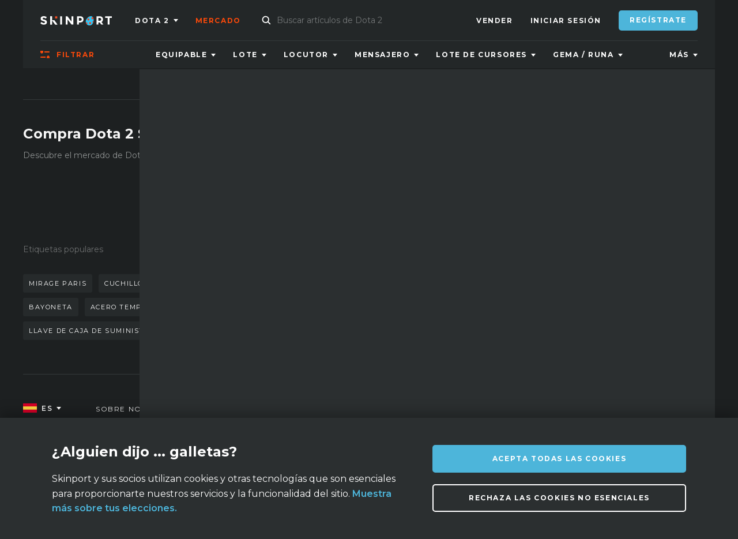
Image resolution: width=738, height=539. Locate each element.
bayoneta (51, 307)
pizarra (295, 283)
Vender (494, 20)
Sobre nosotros (136, 409)
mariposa (238, 283)
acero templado (127, 307)
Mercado (218, 20)
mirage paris (57, 283)
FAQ (266, 409)
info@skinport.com (640, 406)
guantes (180, 283)
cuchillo (124, 283)
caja (190, 307)
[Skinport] (87, 20)
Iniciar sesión (565, 20)
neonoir (237, 307)
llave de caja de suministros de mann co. (122, 331)
